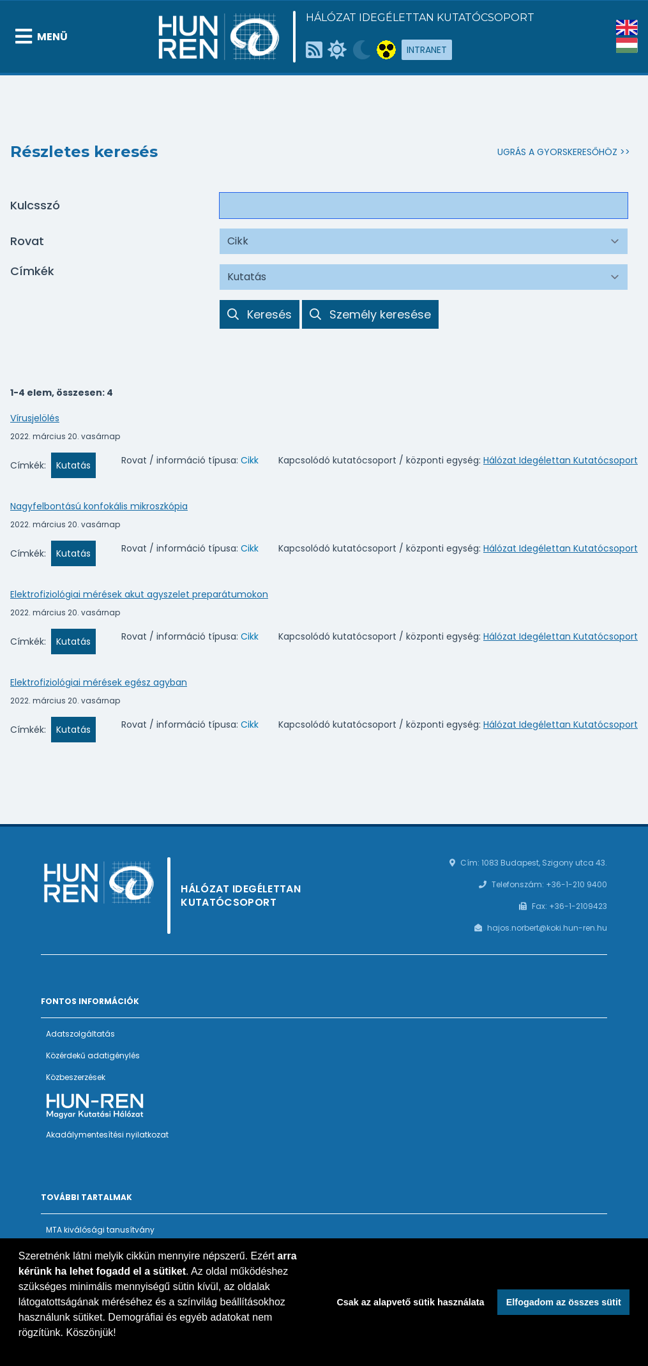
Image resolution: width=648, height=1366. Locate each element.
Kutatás (73, 465)
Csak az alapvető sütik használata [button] (410, 1302)
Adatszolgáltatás (80, 1033)
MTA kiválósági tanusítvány (100, 1229)
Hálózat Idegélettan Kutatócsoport (420, 17)
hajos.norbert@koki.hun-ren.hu (547, 927)
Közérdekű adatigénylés (93, 1055)
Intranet (427, 49)
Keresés (259, 314)
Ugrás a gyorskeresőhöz (557, 152)
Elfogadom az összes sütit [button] (563, 1302)
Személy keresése (370, 314)
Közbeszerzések (75, 1077)
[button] (20, 1349)
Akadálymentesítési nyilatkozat (107, 1134)
